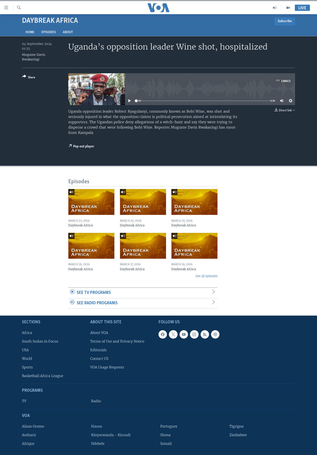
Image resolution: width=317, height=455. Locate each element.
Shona (165, 435)
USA (25, 350)
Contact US (99, 359)
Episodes (48, 32)
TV (24, 401)
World (27, 359)
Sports (27, 367)
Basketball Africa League (42, 376)
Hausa (96, 426)
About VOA (99, 333)
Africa (27, 333)
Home (29, 32)
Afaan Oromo (33, 426)
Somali (166, 444)
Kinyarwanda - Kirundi (111, 435)
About (68, 32)
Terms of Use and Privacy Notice (117, 341)
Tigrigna (236, 426)
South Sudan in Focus (40, 341)
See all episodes (206, 276)
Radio (96, 401)
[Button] (28, 77)
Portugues (168, 426)
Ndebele (97, 444)
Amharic (29, 435)
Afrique (28, 444)
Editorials (98, 350)
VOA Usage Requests (107, 367)
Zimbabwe (238, 435)
